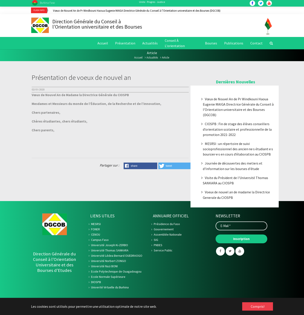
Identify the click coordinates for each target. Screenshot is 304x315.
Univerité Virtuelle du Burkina (110, 288)
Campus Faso (100, 241)
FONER (95, 230)
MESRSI (96, 225)
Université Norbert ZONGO (108, 262)
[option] (163, 10)
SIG (156, 241)
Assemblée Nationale (168, 235)
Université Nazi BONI (104, 267)
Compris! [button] (257, 306)
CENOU (95, 235)
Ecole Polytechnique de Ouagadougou (116, 272)
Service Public (163, 251)
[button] (140, 166)
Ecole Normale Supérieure (108, 278)
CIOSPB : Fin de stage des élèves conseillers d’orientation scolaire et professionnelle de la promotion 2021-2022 (237, 130)
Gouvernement (164, 230)
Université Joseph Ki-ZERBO (109, 246)
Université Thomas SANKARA (109, 251)
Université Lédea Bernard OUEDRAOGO (116, 256)
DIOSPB (96, 283)
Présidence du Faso (167, 225)
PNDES (158, 246)
